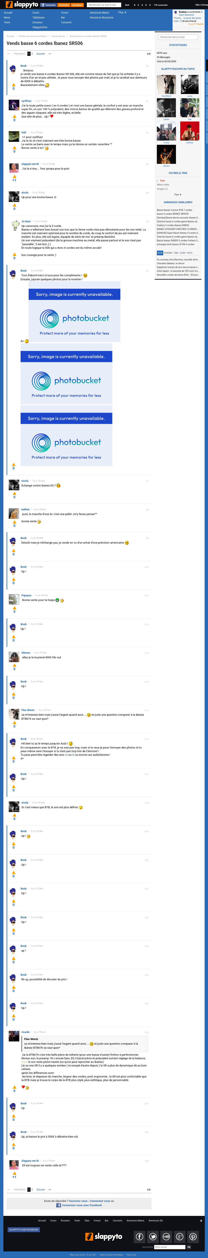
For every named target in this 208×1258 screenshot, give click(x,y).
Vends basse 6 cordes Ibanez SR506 (88, 36)
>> (49, 53)
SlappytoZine (39, 27)
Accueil (8, 12)
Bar (63, 17)
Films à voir (131, 1255)
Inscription (77, 5)
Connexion (50, 5)
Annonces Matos (99, 12)
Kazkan (183, 12)
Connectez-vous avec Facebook (79, 1205)
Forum (65, 12)
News (7, 17)
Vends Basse (58, 36)
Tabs (176, 253)
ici (66, 754)
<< (8, 53)
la (73, 754)
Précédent (19, 53)
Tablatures (38, 17)
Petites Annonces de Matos (33, 36)
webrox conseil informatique (111, 1255)
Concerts (66, 22)
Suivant (41, 53)
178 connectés (160, 5)
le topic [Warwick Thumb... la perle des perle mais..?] (188, 16)
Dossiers (37, 22)
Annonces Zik (156, 1220)
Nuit (127, 5)
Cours (35, 12)
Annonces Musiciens (102, 17)
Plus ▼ (178, 194)
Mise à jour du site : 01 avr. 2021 (83, 1255)
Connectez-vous (100, 1201)
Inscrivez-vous (78, 1201)
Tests (7, 22)
